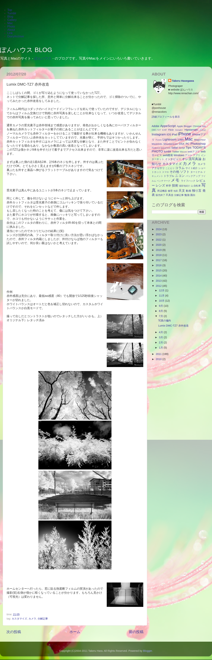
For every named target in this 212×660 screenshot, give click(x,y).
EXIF (164, 130)
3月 (161, 337)
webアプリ (194, 151)
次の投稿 (13, 632)
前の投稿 (136, 632)
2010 (159, 359)
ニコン (180, 176)
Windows (179, 155)
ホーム (74, 632)
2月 (161, 342)
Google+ (179, 130)
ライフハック (188, 180)
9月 (161, 305)
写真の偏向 (164, 320)
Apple (180, 126)
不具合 (169, 194)
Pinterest (156, 148)
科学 (168, 185)
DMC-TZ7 (156, 130)
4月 (161, 332)
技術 (175, 185)
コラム (180, 168)
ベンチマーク (163, 181)
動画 (188, 190)
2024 (159, 229)
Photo (11, 26)
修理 (170, 190)
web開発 (168, 155)
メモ (175, 180)
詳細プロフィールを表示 (166, 116)
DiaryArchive (15, 36)
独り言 (197, 190)
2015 (159, 270)
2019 (159, 249)
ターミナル (196, 172)
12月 (162, 290)
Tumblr (11, 13)
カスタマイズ (19, 618)
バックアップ (193, 176)
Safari (174, 147)
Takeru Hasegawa (183, 80)
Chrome (197, 126)
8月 (161, 310)
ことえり (170, 168)
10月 (162, 300)
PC (187, 143)
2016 (159, 265)
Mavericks (157, 144)
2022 (159, 239)
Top (9, 10)
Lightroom (169, 139)
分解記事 (43, 618)
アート (188, 155)
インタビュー (173, 159)
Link (10, 33)
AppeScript (168, 126)
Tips (188, 147)
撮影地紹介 (184, 186)
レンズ (160, 185)
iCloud (203, 130)
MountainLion (171, 144)
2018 (159, 255)
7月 (161, 316)
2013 (159, 280)
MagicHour (200, 139)
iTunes (159, 140)
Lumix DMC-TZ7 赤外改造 (173, 325)
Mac (10, 23)
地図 (175, 191)
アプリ (196, 155)
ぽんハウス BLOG (26, 49)
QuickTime (166, 148)
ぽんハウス (43, 58)
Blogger (188, 126)
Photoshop (198, 143)
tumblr (167, 151)
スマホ (165, 172)
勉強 (187, 194)
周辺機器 (162, 190)
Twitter (175, 151)
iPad (174, 134)
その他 (174, 172)
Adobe (155, 126)
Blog (10, 16)
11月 (162, 295)
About (11, 29)
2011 (159, 354)
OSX (181, 143)
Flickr (171, 129)
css (204, 126)
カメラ (32, 618)
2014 (159, 275)
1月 (161, 347)
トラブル (169, 175)
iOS (169, 134)
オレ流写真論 (191, 159)
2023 (159, 234)
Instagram (159, 134)
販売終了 (160, 195)
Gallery (12, 19)
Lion (181, 139)
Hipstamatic (191, 129)
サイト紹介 (192, 168)
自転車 (197, 185)
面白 (192, 194)
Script (182, 147)
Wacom (183, 152)
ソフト (185, 172)
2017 (159, 260)
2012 (159, 285)
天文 (182, 190)
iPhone (184, 134)
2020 (159, 244)
